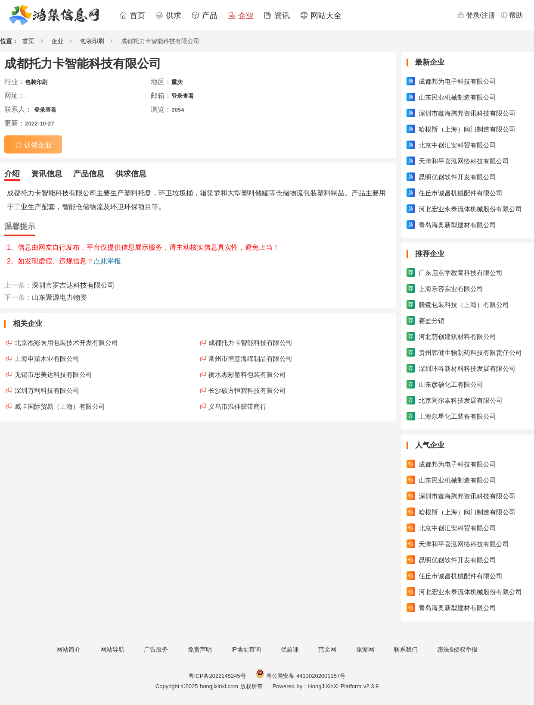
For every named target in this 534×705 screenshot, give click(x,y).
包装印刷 (92, 41)
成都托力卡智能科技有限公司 (250, 342)
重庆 (177, 82)
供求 (168, 15)
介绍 (12, 173)
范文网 (327, 649)
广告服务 (156, 649)
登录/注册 (476, 15)
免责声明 (200, 649)
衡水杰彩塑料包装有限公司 (247, 374)
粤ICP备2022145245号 (217, 676)
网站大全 (321, 15)
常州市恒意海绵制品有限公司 (250, 358)
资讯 (277, 15)
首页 (132, 15)
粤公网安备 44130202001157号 (300, 676)
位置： (9, 41)
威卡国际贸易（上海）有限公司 (60, 406)
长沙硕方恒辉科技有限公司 (247, 390)
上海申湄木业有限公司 (47, 358)
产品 (204, 15)
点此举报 (107, 261)
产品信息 (88, 173)
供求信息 (130, 173)
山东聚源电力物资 (59, 297)
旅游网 (365, 649)
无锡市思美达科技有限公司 (53, 374)
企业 (241, 15)
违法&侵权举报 (457, 649)
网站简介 (68, 649)
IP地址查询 (246, 649)
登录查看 (182, 96)
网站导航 (112, 649)
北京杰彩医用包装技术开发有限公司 (66, 342)
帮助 (511, 15)
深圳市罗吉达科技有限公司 (73, 285)
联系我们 (406, 649)
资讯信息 (46, 173)
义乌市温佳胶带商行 (237, 406)
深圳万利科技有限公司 (47, 390)
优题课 (290, 649)
